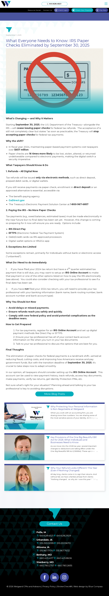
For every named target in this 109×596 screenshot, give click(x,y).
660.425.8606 (64, 558)
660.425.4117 (46, 558)
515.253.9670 (64, 543)
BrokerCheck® (64, 586)
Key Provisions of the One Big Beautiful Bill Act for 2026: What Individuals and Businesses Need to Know (74, 440)
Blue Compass (95, 586)
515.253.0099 (47, 543)
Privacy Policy (49, 586)
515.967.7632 (63, 550)
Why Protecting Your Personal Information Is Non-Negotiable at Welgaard (74, 407)
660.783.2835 (65, 565)
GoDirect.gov (17, 200)
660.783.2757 (47, 565)
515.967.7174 (46, 550)
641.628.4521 (46, 535)
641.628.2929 (64, 535)
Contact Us (54, 523)
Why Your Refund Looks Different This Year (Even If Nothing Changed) (74, 469)
